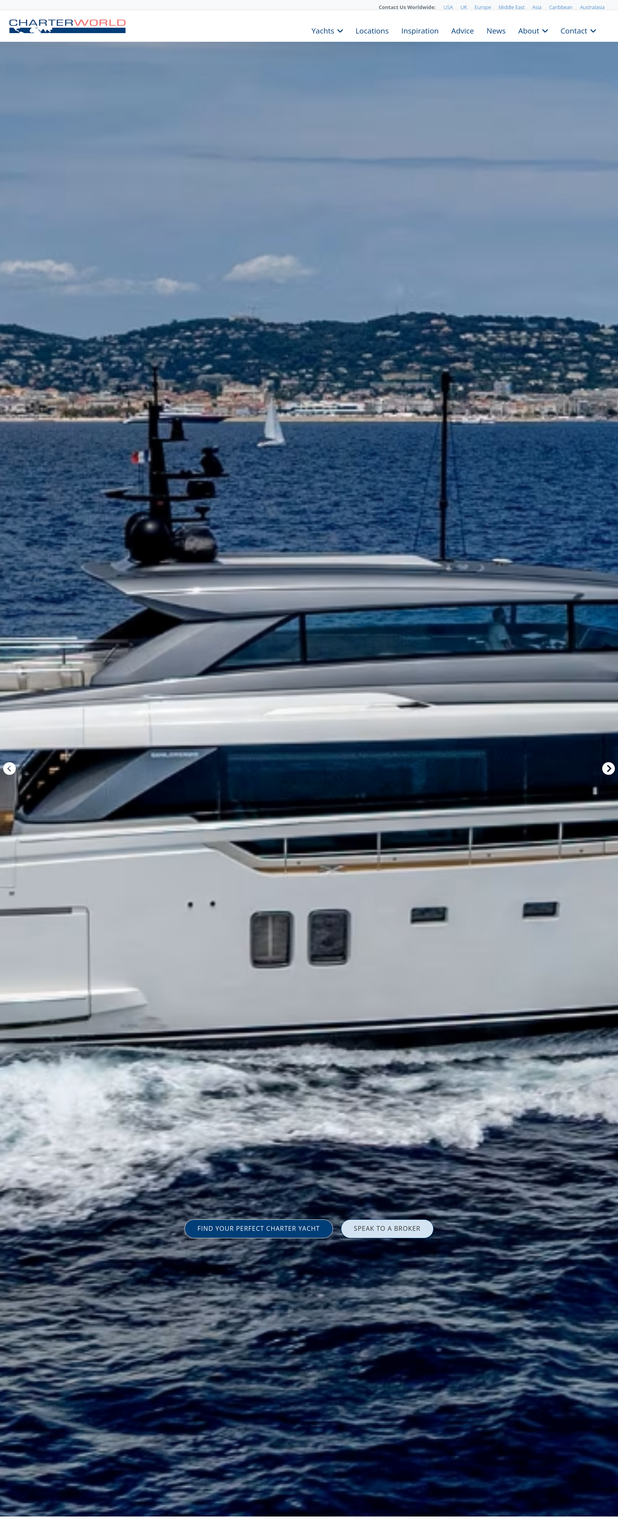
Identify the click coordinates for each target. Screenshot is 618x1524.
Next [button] (608, 768)
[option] (309, 762)
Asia (537, 7)
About (528, 30)
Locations (372, 30)
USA (448, 7)
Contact (573, 30)
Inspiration (420, 30)
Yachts (323, 30)
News (495, 30)
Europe (483, 7)
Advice (462, 30)
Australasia (592, 7)
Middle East (512, 7)
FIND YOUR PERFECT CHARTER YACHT (258, 1228)
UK (463, 7)
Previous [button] (9, 768)
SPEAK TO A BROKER (387, 1228)
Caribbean (560, 7)
